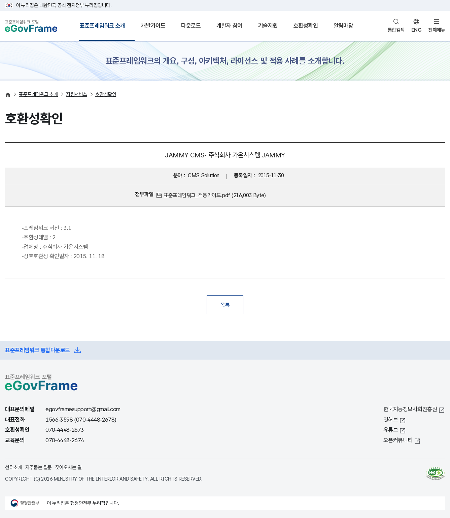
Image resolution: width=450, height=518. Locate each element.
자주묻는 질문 (38, 467)
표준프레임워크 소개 (102, 26)
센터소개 (13, 467)
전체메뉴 (436, 30)
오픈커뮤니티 (398, 440)
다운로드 (191, 26)
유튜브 (390, 430)
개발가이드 (153, 26)
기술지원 (268, 26)
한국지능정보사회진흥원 (410, 409)
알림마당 (343, 26)
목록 (225, 304)
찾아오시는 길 (68, 467)
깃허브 (390, 420)
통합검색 (396, 30)
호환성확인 (305, 26)
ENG (416, 30)
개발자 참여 (229, 26)
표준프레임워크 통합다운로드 (37, 350)
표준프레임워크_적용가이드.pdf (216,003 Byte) (215, 195)
